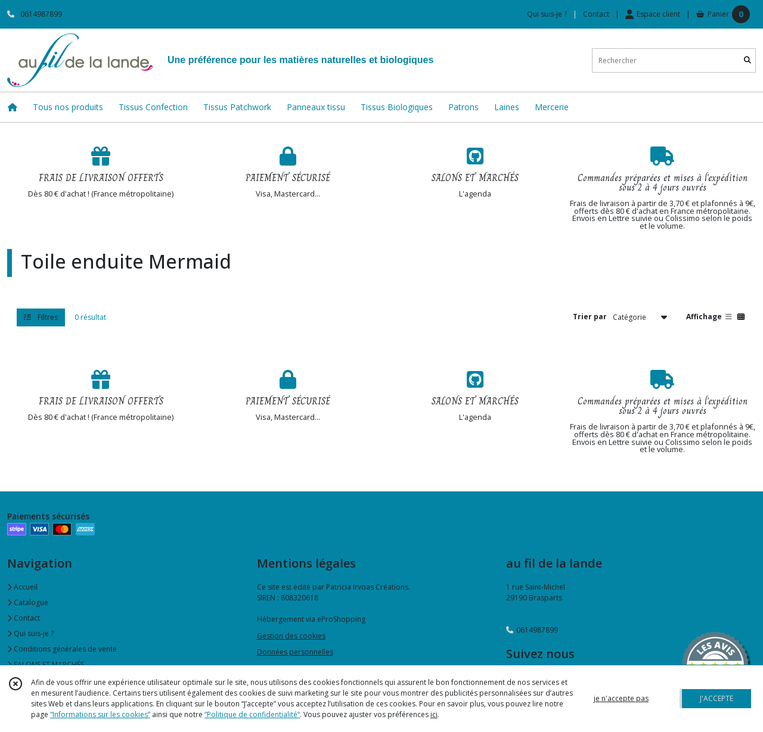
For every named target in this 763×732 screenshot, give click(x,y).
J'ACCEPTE (716, 698)
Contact (596, 14)
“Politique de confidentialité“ (252, 714)
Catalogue (27, 602)
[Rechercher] (747, 60)
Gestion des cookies (291, 636)
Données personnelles (295, 652)
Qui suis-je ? (30, 633)
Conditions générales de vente (62, 649)
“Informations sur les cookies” (100, 714)
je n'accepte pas (621, 698)
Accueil (22, 587)
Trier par (590, 317)
